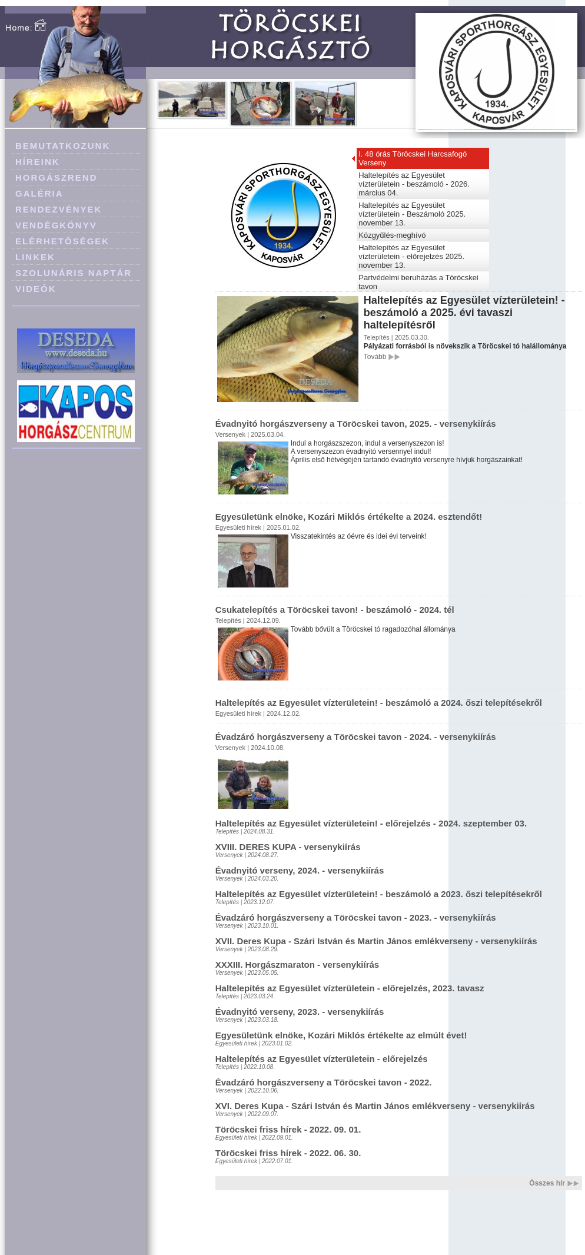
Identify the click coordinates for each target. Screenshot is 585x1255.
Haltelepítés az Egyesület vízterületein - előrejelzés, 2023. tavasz (349, 988)
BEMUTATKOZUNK (62, 146)
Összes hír (547, 1183)
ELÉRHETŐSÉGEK (62, 241)
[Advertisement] (76, 513)
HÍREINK (37, 162)
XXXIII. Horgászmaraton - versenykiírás (297, 964)
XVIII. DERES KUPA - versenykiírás (288, 847)
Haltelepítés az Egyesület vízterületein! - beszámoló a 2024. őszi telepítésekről (378, 703)
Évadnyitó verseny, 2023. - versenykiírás (299, 1012)
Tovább (375, 357)
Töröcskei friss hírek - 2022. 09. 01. (288, 1129)
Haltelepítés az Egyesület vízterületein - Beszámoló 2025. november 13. (412, 214)
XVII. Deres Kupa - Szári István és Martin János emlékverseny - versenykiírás (376, 941)
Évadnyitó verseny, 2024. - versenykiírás (299, 870)
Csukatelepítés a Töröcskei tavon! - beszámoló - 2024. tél (334, 610)
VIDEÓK (35, 289)
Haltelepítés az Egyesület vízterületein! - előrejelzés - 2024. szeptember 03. (371, 823)
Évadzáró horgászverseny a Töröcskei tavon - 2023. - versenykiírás (355, 917)
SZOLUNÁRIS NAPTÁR (73, 273)
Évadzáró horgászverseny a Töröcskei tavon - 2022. (323, 1082)
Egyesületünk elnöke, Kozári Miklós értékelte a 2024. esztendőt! (349, 517)
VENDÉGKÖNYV (56, 225)
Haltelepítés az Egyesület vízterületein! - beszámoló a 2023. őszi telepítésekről (378, 894)
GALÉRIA (39, 193)
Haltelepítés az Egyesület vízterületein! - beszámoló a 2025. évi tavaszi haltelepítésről (464, 312)
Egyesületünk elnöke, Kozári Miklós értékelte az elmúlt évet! (341, 1035)
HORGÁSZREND (56, 177)
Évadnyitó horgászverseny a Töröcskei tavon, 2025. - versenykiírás (355, 424)
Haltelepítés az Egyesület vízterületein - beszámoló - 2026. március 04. (414, 184)
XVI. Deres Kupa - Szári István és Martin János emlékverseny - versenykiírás (375, 1106)
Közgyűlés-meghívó (392, 235)
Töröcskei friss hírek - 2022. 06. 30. (288, 1153)
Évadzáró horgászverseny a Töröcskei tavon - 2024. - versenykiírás (355, 737)
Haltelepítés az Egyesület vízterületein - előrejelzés (321, 1059)
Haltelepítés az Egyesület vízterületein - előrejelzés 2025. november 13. (411, 256)
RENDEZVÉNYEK (58, 209)
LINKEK (35, 257)
